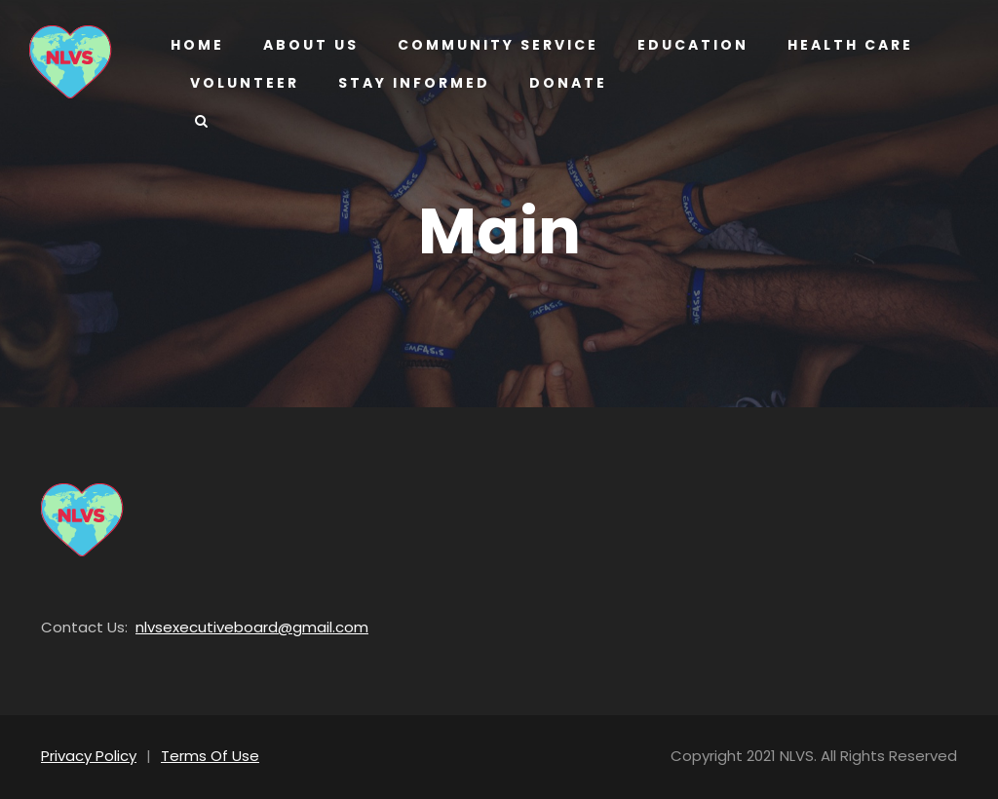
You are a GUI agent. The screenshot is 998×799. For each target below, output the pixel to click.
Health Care (841, 45)
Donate (564, 83)
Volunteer (245, 83)
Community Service (494, 45)
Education (685, 45)
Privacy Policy (86, 755)
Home (197, 45)
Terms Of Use (200, 755)
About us (309, 45)
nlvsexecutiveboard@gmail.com (229, 627)
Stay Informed (413, 83)
